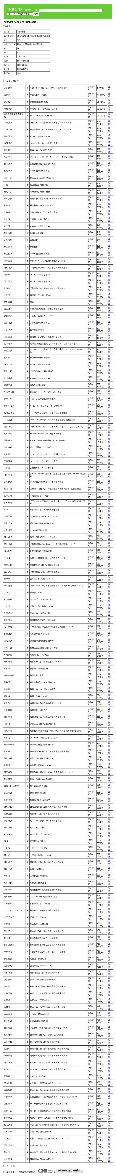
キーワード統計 (9, 1166)
